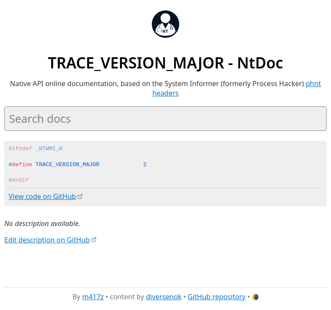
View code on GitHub (42, 196)
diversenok (164, 296)
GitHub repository (217, 296)
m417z (93, 296)
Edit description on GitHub (47, 239)
